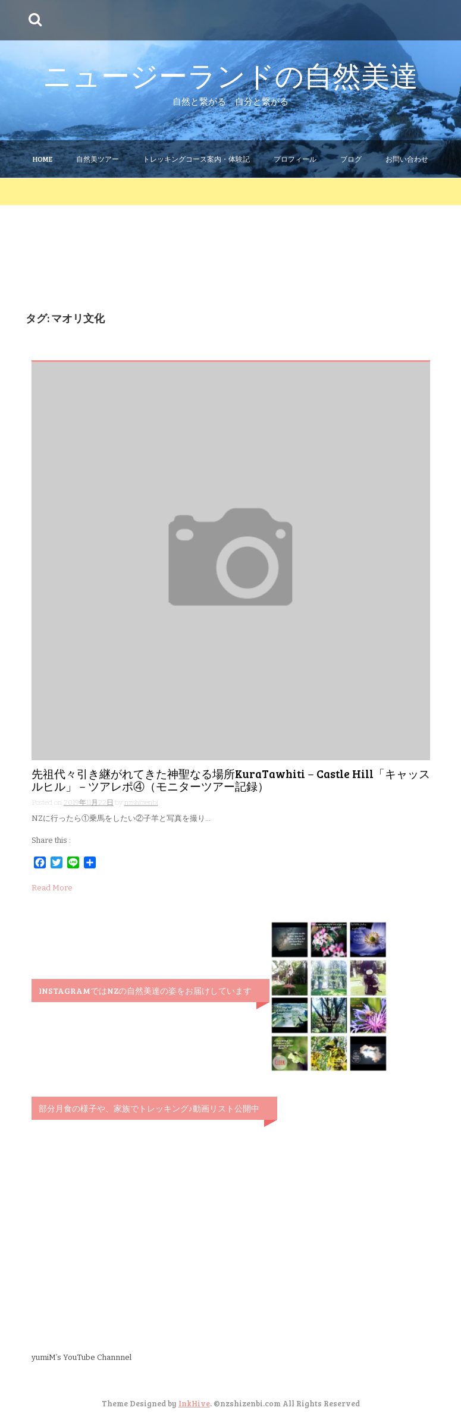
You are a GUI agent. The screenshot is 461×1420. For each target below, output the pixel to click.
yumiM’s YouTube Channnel (81, 1357)
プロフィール (295, 158)
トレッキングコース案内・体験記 (196, 158)
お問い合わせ (406, 158)
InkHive (194, 1403)
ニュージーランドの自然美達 (230, 74)
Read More (52, 887)
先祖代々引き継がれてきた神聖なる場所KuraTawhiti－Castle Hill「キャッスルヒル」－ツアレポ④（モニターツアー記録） (231, 780)
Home (42, 158)
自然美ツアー (97, 158)
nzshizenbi (141, 802)
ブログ (351, 158)
